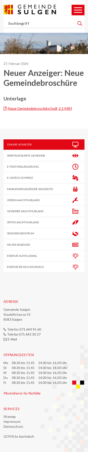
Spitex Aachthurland (23, 222)
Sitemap (10, 417)
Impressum (12, 421)
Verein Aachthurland (23, 200)
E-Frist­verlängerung (23, 166)
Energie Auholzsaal (22, 255)
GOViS (9, 436)
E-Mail (12, 339)
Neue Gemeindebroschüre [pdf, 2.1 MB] (40, 108)
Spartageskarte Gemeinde (26, 155)
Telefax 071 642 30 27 (24, 334)
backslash (26, 436)
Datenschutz (13, 426)
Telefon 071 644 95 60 (24, 329)
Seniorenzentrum (20, 233)
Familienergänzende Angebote (30, 189)
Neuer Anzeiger (18, 244)
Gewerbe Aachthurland (25, 211)
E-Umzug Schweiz (20, 177)
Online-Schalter (19, 144)
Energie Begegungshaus (25, 267)
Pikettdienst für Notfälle (22, 393)
